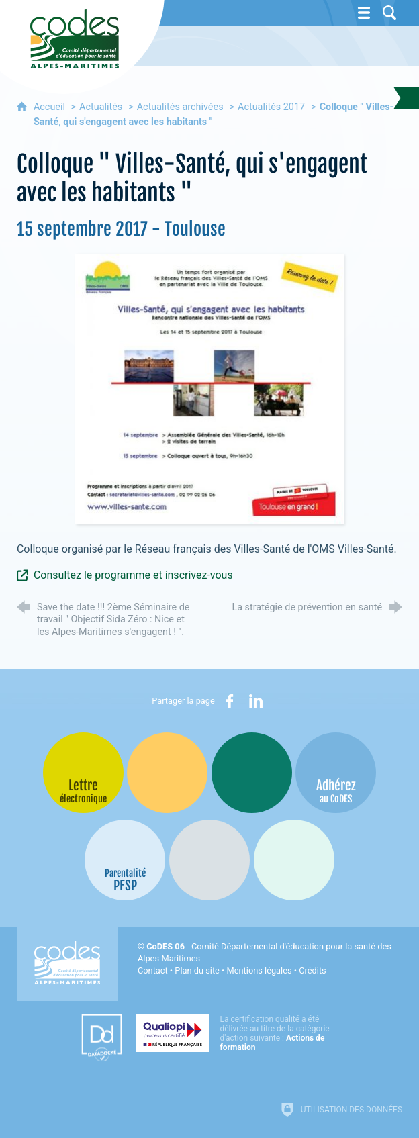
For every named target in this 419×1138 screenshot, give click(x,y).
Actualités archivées (180, 107)
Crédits (312, 970)
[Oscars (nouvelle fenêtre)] (294, 860)
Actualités (100, 107)
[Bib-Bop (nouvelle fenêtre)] (252, 772)
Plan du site (197, 970)
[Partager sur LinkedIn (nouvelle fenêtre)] (255, 701)
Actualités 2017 (271, 107)
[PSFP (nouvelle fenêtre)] (125, 860)
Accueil (51, 107)
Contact (153, 970)
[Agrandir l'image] (209, 388)
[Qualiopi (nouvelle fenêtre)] (236, 1033)
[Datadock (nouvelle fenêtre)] (101, 1037)
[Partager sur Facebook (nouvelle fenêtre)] (229, 701)
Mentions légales (259, 970)
